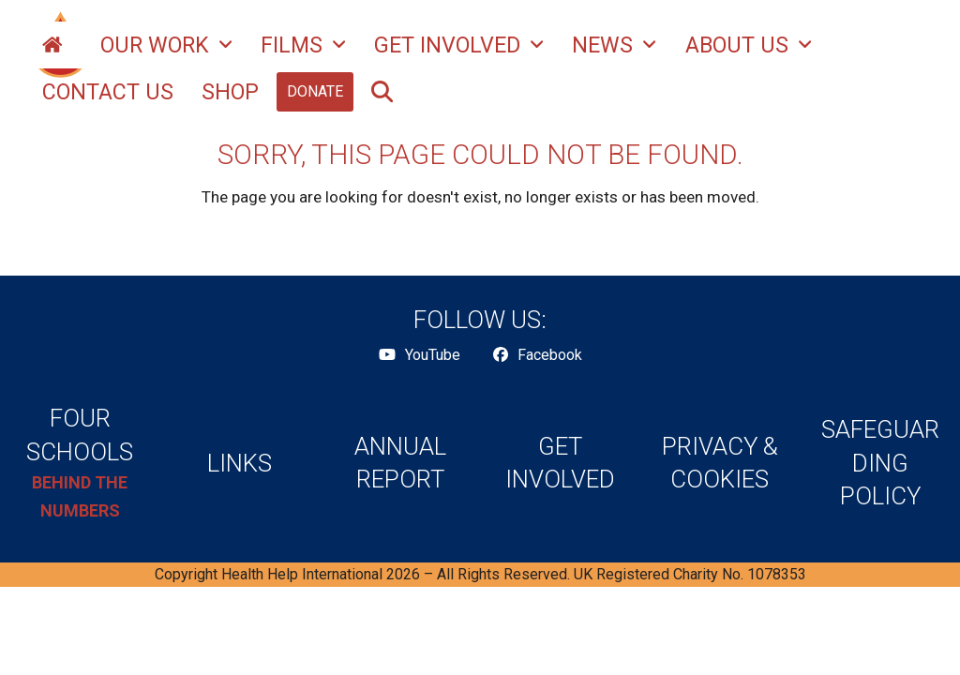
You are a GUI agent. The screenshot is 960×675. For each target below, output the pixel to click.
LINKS (239, 463)
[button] (382, 91)
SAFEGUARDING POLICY (880, 462)
